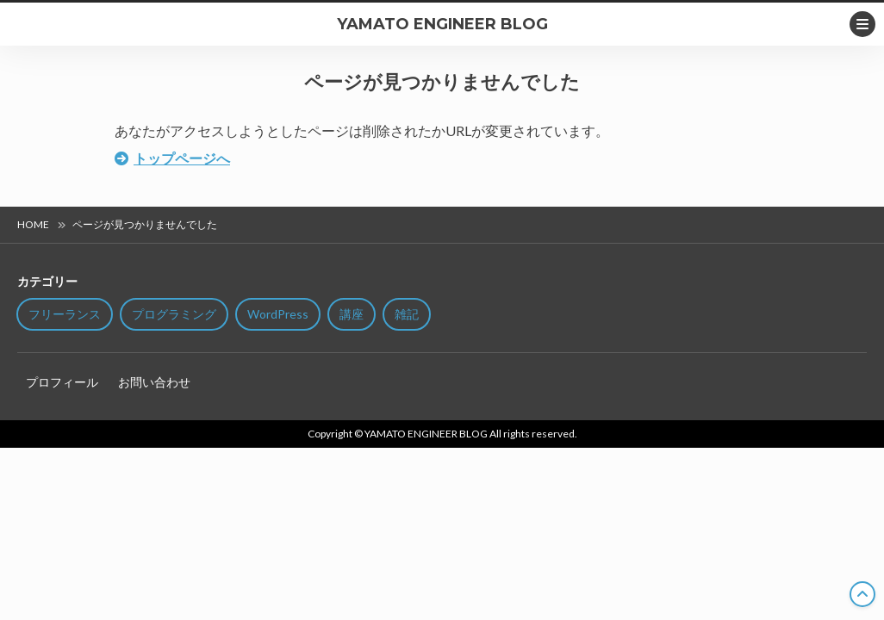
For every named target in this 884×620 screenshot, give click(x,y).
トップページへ (182, 158)
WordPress (277, 314)
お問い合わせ (154, 382)
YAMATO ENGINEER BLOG (442, 24)
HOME (33, 224)
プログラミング (174, 314)
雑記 (407, 314)
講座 (351, 314)
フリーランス (64, 314)
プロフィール (62, 382)
